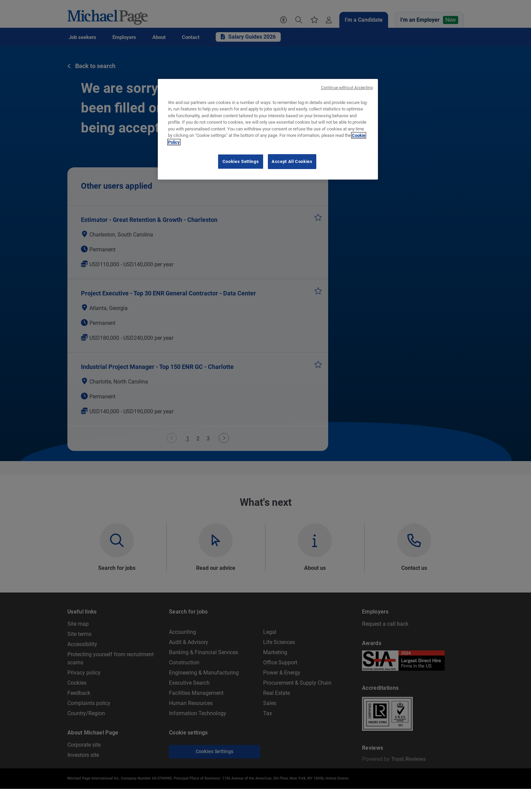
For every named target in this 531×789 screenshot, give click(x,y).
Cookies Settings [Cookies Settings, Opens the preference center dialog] (240, 161)
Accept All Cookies (292, 161)
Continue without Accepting (347, 87)
